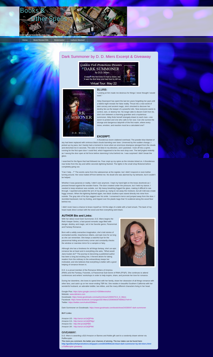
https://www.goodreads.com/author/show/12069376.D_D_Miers (99, 297)
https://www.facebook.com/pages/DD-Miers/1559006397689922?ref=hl (101, 300)
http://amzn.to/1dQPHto (84, 318)
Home (25, 40)
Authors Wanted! (77, 40)
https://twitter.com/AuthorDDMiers (82, 302)
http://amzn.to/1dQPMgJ (84, 321)
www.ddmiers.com (77, 294)
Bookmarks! (59, 40)
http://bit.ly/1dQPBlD (82, 324)
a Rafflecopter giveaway (72, 346)
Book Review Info (40, 40)
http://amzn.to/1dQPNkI (84, 326)
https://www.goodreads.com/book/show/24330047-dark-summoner (117, 308)
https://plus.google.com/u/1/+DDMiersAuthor (92, 291)
